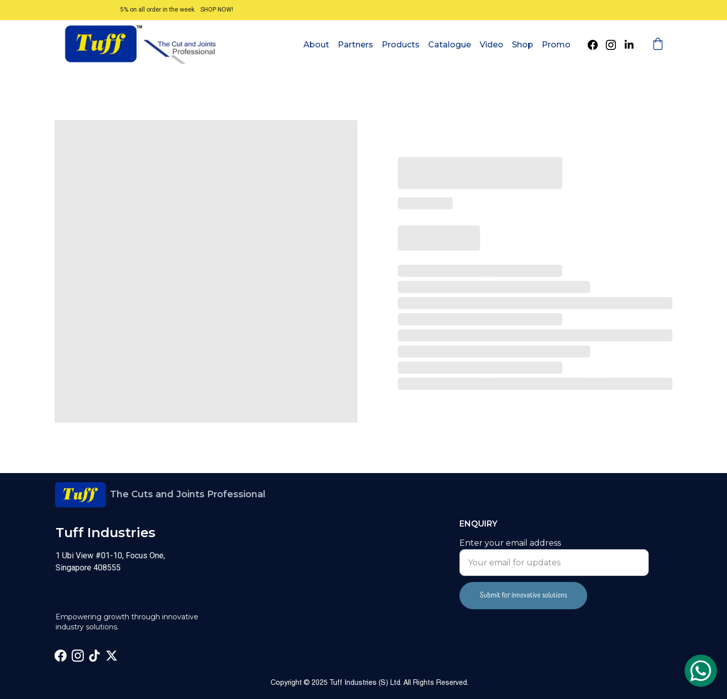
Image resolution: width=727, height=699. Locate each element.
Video (491, 44)
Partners (355, 44)
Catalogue (449, 44)
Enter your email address (510, 543)
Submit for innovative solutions (523, 595)
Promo (556, 44)
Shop (522, 44)
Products (401, 44)
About (316, 44)
